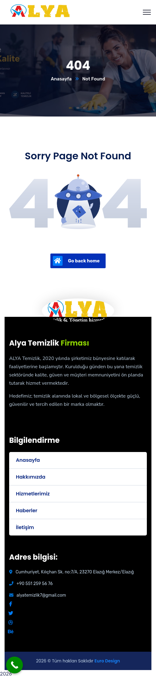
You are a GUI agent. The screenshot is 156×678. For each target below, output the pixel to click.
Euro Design (107, 661)
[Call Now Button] (14, 665)
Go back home (76, 261)
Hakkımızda (30, 476)
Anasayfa (61, 79)
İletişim (25, 527)
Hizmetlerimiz (33, 493)
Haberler (26, 510)
